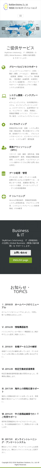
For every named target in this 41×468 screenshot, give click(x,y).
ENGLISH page (20, 260)
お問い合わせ (20, 252)
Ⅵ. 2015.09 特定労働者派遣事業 (18, 368)
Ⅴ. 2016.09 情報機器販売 (15, 327)
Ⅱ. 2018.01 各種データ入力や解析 (19, 346)
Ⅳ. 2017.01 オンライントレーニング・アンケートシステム (19, 441)
